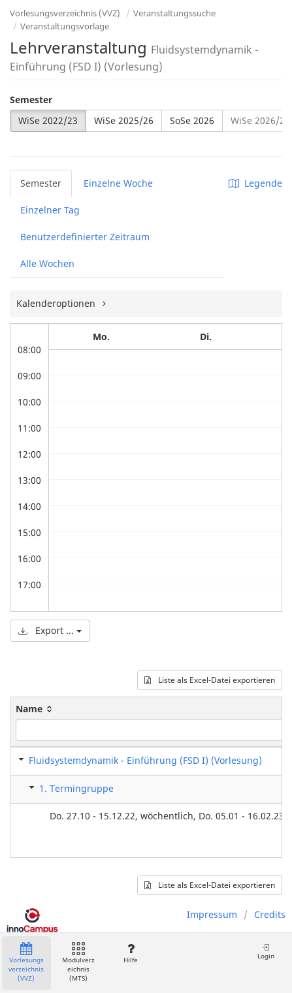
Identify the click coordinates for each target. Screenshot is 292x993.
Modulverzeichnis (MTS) (78, 963)
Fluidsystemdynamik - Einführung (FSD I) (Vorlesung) (145, 760)
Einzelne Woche (118, 183)
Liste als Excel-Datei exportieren (209, 680)
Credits (269, 914)
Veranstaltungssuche (174, 13)
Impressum (212, 914)
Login (265, 951)
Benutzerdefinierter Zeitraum (85, 236)
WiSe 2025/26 (124, 120)
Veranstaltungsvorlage (64, 26)
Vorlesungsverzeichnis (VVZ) (65, 13)
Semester (31, 99)
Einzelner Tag (50, 210)
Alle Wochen (47, 263)
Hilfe (130, 953)
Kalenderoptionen (57, 303)
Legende (255, 183)
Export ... (50, 630)
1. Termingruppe (76, 788)
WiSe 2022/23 (48, 120)
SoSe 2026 (192, 120)
